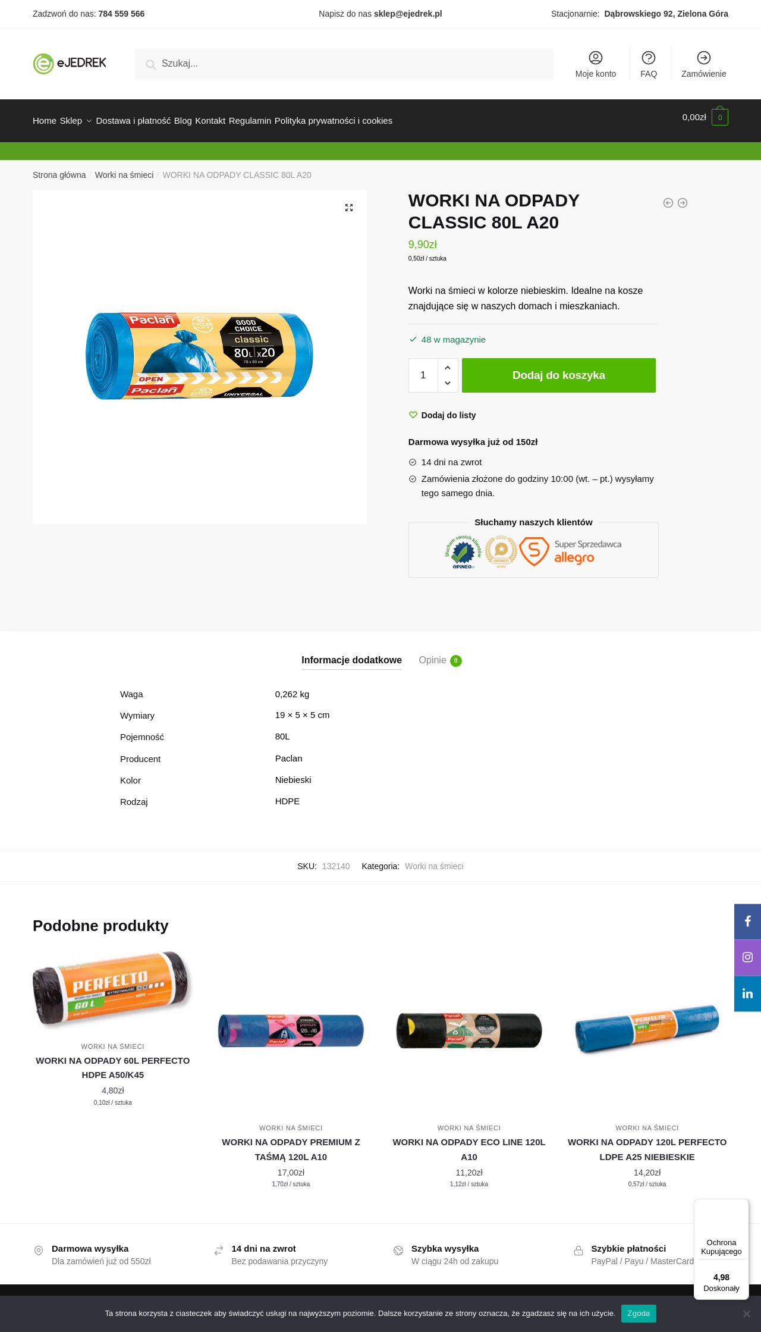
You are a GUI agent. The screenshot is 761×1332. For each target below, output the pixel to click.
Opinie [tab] (432, 654)
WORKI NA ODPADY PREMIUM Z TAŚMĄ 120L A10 (291, 1142)
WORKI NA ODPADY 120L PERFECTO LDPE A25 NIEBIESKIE (647, 1142)
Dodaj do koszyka (558, 368)
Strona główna (59, 168)
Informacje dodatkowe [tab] (351, 653)
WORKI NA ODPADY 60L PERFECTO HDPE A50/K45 (113, 1060)
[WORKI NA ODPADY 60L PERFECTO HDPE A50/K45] (113, 983)
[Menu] (742, 1206)
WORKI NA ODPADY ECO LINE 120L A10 (468, 1142)
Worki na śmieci (124, 168)
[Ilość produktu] (423, 368)
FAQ (648, 64)
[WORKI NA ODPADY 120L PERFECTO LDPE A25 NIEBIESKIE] (647, 1024)
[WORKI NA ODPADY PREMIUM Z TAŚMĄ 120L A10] (291, 1024)
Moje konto (596, 64)
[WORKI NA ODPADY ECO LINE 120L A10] (469, 1024)
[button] (349, 200)
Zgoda (638, 1313)
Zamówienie (703, 64)
